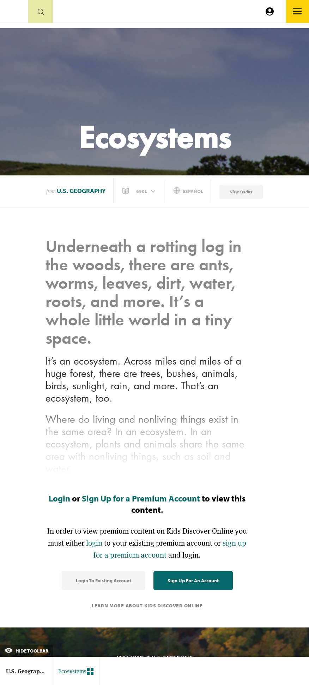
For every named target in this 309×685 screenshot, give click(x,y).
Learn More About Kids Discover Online (147, 605)
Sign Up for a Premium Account (141, 498)
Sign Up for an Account (193, 580)
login (94, 543)
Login (59, 498)
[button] (139, 191)
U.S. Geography (81, 191)
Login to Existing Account (103, 580)
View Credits (241, 191)
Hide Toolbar (26, 651)
